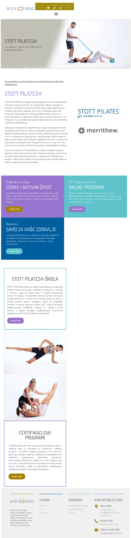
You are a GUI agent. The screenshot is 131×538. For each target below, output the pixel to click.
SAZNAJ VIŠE (99, 220)
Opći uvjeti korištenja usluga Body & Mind (51, 516)
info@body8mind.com (111, 502)
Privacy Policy (45, 513)
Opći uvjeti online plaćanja (60, 513)
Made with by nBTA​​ (48, 528)
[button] (56, 14)
